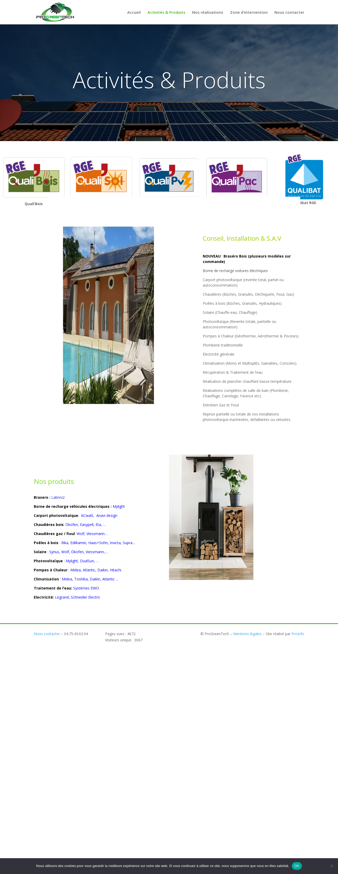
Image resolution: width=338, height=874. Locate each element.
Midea (66, 579)
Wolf (80, 533)
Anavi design (106, 515)
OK (296, 866)
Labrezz (58, 497)
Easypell (86, 524)
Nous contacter (289, 12)
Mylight (119, 506)
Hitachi (115, 569)
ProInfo (298, 633)
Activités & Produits (166, 12)
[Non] (331, 866)
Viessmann (95, 533)
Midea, (76, 569)
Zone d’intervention (249, 12)
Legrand (62, 597)
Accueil (134, 12)
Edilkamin (78, 542)
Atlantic (108, 579)
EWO (95, 588)
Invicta (115, 542)
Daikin (95, 579)
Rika (64, 542)
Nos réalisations (207, 12)
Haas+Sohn (98, 542)
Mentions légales (247, 633)
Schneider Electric (85, 597)
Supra (127, 542)
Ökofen (71, 524)
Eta (98, 524)
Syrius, (54, 551)
